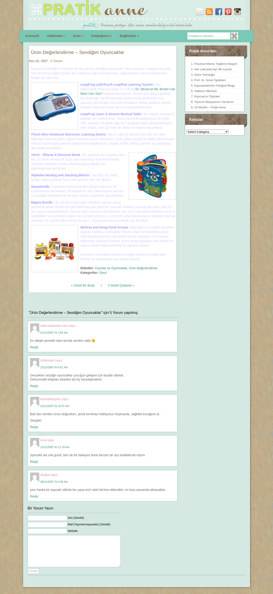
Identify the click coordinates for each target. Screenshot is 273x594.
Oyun (103, 272)
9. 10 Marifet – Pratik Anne (208, 107)
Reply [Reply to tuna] (34, 461)
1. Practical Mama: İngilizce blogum (214, 63)
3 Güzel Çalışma (119, 285)
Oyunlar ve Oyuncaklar (111, 268)
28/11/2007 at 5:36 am (54, 481)
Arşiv (78, 35)
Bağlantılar (129, 35)
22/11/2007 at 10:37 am (54, 406)
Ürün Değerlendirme (143, 268)
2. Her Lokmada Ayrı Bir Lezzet (211, 69)
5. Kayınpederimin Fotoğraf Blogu (213, 85)
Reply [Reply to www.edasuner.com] (34, 347)
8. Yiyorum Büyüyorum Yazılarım (212, 102)
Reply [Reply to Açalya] (34, 496)
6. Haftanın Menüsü (204, 91)
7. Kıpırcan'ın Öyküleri (205, 96)
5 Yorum (56, 61)
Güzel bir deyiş (84, 285)
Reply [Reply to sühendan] (34, 386)
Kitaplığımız (101, 35)
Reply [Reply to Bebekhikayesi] (34, 427)
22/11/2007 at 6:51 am (54, 367)
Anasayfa (32, 35)
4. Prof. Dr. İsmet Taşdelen (208, 80)
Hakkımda (56, 35)
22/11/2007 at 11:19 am (54, 447)
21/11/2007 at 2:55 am (54, 332)
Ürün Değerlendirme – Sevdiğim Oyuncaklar (77, 52)
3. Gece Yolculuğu (203, 74)
